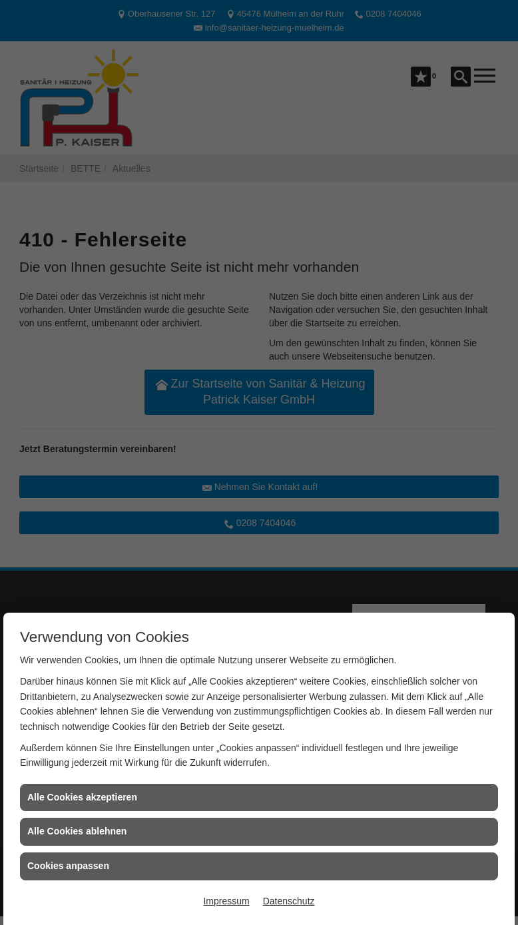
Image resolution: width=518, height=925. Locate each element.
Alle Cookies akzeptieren (82, 797)
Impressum (226, 901)
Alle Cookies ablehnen (77, 831)
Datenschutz (289, 901)
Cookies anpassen (68, 865)
